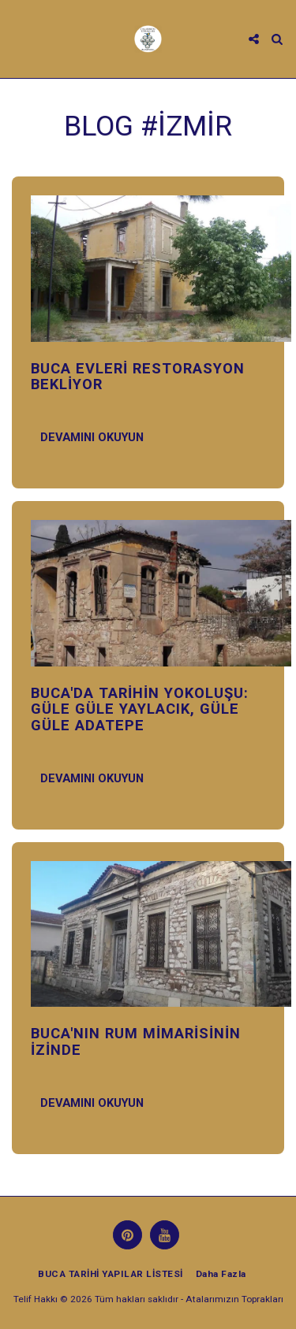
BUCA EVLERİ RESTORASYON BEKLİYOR (138, 376)
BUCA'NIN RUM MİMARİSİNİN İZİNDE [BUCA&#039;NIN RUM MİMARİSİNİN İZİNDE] (136, 1041)
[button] (17, 39)
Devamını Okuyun (92, 437)
